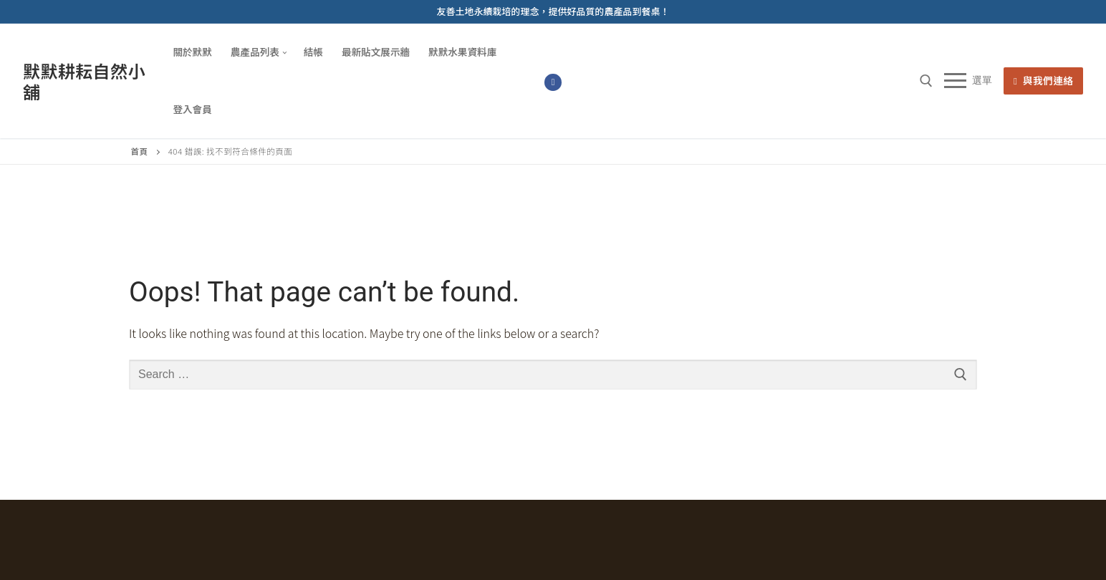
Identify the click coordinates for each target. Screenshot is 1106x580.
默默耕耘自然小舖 (84, 81)
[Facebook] (552, 82)
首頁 (139, 151)
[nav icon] (968, 81)
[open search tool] (926, 80)
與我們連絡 (1044, 80)
